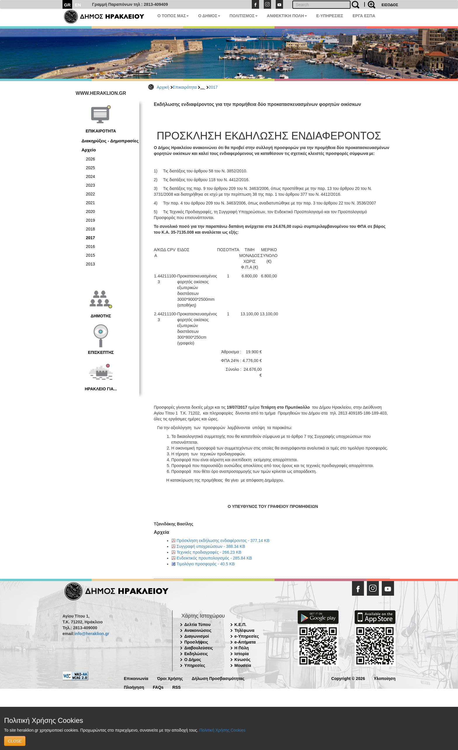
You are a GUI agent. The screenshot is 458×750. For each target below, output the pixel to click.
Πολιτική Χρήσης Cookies (222, 730)
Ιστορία (242, 653)
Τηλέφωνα (244, 630)
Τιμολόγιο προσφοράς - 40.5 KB (206, 564)
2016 (90, 246)
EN (78, 4)
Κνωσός (243, 659)
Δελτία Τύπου (197, 624)
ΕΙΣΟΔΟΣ (389, 5)
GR (67, 4)
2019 (90, 220)
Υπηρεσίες (194, 665)
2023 (90, 185)
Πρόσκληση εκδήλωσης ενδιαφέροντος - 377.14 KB (223, 540)
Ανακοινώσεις (197, 630)
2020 (90, 211)
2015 (90, 255)
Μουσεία (243, 665)
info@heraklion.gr (91, 633)
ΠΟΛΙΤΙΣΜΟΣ (244, 15)
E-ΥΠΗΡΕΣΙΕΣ (329, 15)
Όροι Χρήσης (170, 678)
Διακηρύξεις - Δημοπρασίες (109, 140)
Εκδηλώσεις (196, 653)
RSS (176, 687)
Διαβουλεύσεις (198, 648)
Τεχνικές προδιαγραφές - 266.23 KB (209, 552)
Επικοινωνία (136, 678)
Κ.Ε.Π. (241, 624)
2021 (90, 202)
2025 (90, 167)
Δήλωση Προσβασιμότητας (218, 678)
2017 (213, 87)
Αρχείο (88, 149)
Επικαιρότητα (185, 87)
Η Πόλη (242, 648)
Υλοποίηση (384, 678)
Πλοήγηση (134, 687)
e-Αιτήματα (245, 642)
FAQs (158, 687)
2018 (90, 229)
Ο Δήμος (192, 659)
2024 (90, 176)
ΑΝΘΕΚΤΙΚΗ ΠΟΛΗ (287, 15)
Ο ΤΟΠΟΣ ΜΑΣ (173, 15)
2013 (90, 264)
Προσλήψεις (196, 642)
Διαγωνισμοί (196, 636)
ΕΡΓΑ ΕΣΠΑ (364, 15)
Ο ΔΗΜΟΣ (209, 15)
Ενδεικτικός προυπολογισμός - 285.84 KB (214, 558)
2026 (90, 159)
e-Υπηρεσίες (247, 636)
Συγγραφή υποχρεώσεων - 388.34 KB (211, 546)
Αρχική (163, 87)
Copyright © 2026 (348, 678)
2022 (90, 194)
